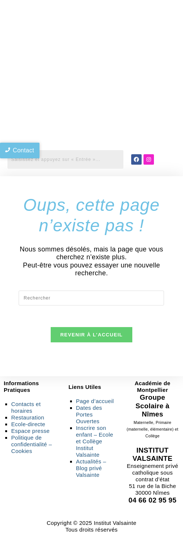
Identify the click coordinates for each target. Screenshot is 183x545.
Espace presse (30, 432)
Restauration (27, 418)
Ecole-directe (28, 425)
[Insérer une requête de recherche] (91, 298)
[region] (91, 122)
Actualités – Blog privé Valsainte (91, 469)
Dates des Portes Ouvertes (89, 415)
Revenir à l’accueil (91, 336)
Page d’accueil (95, 402)
